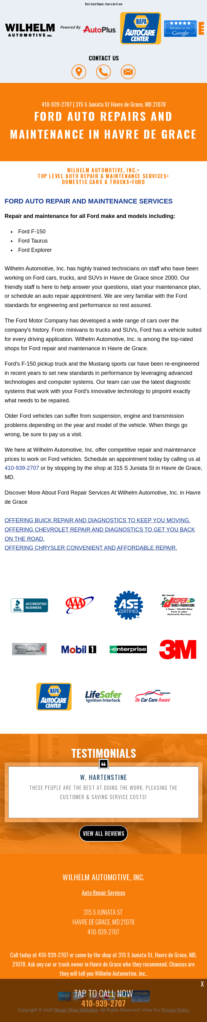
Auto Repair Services (103, 914)
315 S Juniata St (92, 104)
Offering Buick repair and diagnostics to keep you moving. (97, 541)
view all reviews (103, 855)
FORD (138, 182)
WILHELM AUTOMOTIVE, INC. (102, 170)
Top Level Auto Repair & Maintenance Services (102, 176)
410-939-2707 (57, 104)
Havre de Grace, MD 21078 (138, 104)
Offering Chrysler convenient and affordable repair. (91, 569)
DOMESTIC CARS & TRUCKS (95, 182)
